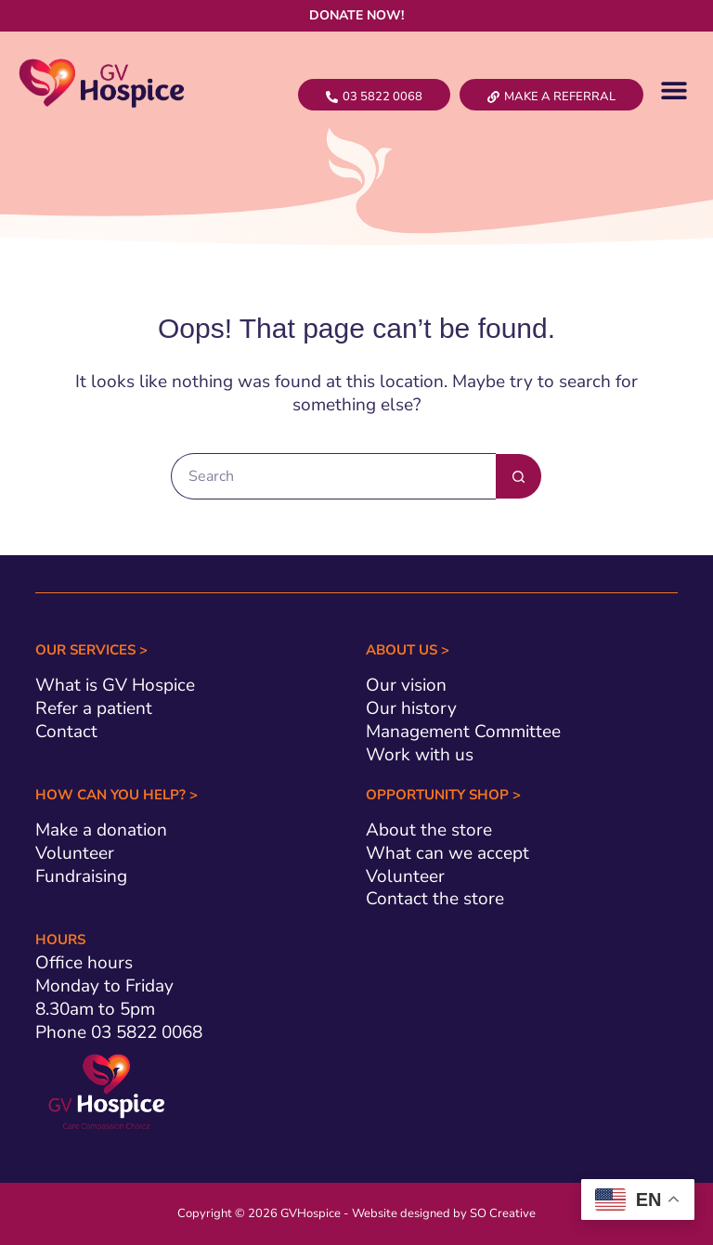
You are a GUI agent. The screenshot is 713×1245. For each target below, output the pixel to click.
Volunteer (74, 853)
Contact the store (435, 899)
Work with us (419, 755)
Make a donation (101, 830)
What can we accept (447, 853)
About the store (429, 830)
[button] (673, 89)
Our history (411, 708)
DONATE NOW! (356, 15)
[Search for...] (333, 476)
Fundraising (81, 876)
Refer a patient (93, 708)
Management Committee (463, 732)
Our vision (406, 685)
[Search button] (519, 476)
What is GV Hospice (115, 685)
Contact (66, 732)
